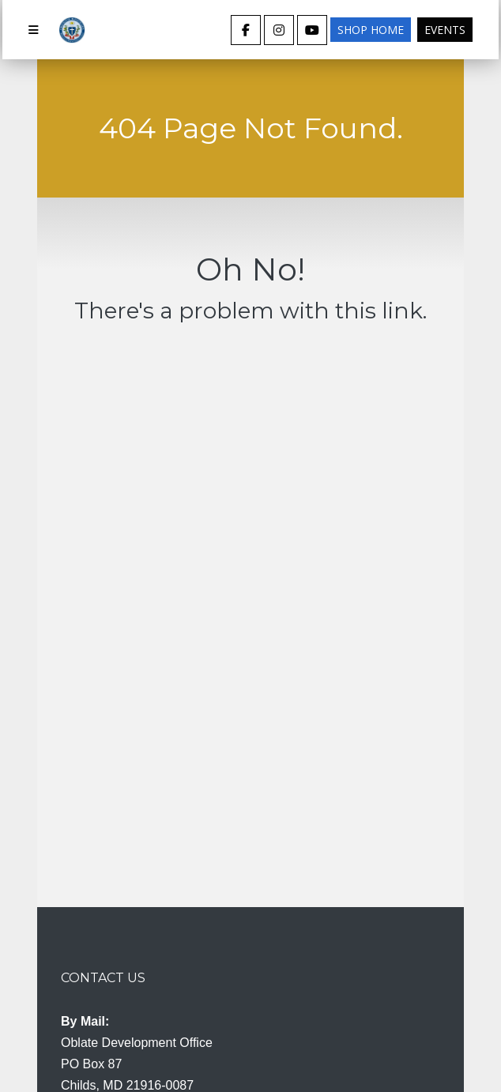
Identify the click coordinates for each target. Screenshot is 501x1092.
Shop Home (370, 29)
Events (444, 29)
